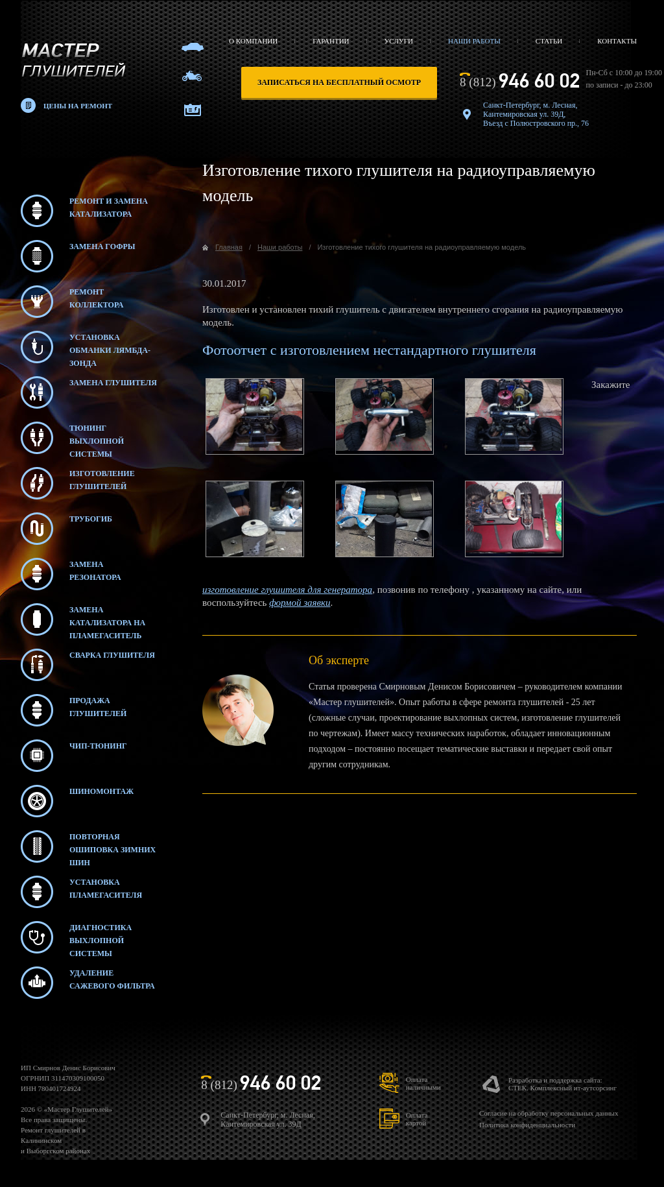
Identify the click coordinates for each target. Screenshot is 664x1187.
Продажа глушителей (73, 710)
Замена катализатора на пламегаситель (83, 619)
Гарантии (331, 41)
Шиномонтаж (77, 801)
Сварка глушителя (88, 665)
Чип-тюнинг (74, 755)
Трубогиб (66, 528)
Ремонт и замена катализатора (84, 211)
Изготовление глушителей (78, 483)
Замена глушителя (89, 392)
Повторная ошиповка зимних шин (88, 846)
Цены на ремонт (77, 106)
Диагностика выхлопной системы (76, 937)
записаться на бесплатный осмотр (339, 82)
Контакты (617, 41)
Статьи (549, 41)
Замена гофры (78, 256)
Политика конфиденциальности (527, 1125)
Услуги (399, 41)
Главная (229, 247)
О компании (253, 41)
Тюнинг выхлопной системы (72, 438)
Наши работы (474, 41)
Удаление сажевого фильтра (88, 982)
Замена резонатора (71, 574)
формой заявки (299, 602)
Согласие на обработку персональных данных (548, 1113)
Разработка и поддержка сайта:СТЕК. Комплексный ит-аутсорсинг (562, 1084)
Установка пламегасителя (81, 892)
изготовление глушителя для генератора (287, 589)
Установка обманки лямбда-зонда (85, 347)
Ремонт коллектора (72, 301)
